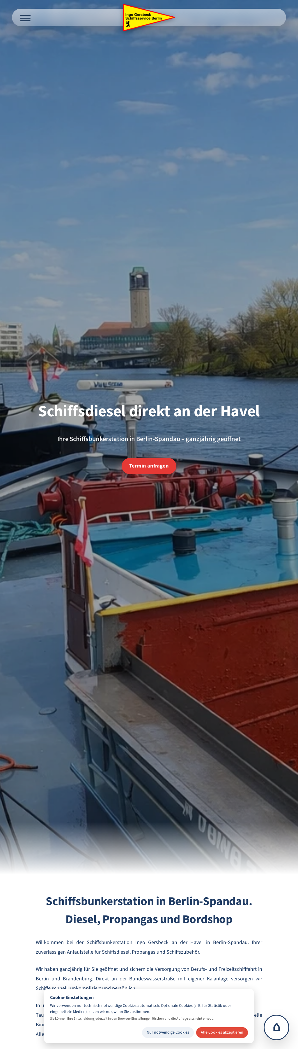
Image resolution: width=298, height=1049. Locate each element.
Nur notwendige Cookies (168, 1032)
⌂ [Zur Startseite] (276, 1027)
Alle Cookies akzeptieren (222, 1032)
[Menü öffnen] (25, 17)
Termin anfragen (149, 466)
